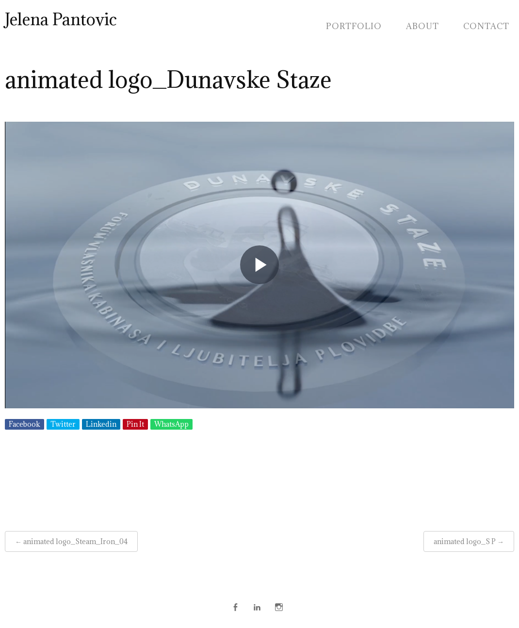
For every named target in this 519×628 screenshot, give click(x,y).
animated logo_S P (465, 541)
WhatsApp (171, 424)
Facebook (24, 424)
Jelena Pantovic (61, 19)
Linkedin (101, 424)
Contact (486, 26)
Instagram (279, 607)
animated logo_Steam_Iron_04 (75, 541)
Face (235, 607)
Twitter (63, 424)
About (422, 26)
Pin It (135, 424)
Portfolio (354, 26)
